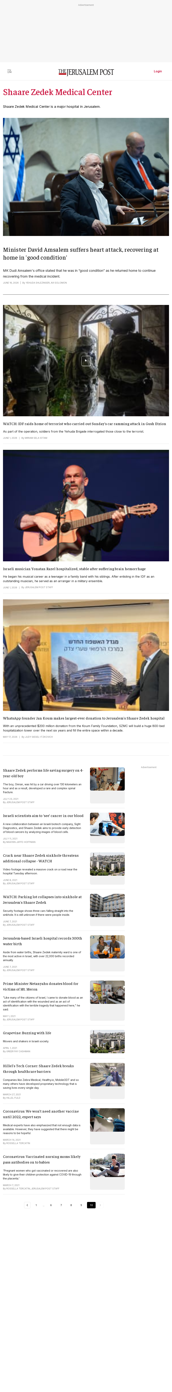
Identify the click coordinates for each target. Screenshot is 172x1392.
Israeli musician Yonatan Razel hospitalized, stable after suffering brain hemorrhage (74, 568)
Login (158, 71)
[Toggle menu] (9, 71)
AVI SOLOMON (59, 282)
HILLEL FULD (13, 1097)
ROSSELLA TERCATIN (18, 1143)
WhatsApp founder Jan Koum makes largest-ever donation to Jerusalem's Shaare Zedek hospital (84, 718)
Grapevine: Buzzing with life (27, 1032)
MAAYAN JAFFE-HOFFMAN (20, 842)
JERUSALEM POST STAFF (39, 587)
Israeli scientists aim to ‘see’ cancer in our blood (43, 815)
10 (91, 1205)
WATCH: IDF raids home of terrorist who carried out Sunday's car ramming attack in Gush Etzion (84, 423)
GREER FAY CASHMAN (18, 1051)
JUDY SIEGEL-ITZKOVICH (39, 736)
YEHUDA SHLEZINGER (38, 282)
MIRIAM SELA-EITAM (36, 438)
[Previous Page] (27, 1205)
